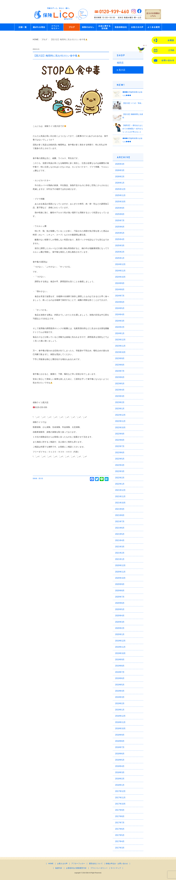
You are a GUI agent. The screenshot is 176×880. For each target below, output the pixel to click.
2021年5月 (120, 534)
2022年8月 (120, 440)
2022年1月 (120, 484)
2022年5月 (120, 459)
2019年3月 (120, 697)
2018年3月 (120, 772)
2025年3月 (120, 245)
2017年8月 (120, 816)
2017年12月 (120, 791)
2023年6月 (120, 377)
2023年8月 (120, 365)
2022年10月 (120, 427)
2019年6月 (120, 678)
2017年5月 (120, 835)
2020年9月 (120, 584)
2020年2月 (120, 628)
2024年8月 (120, 289)
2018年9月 (120, 735)
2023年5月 (120, 384)
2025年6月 (120, 227)
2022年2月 (120, 478)
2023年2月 (120, 402)
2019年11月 (120, 647)
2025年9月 (120, 208)
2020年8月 (120, 591)
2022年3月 (120, 471)
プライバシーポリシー (99, 868)
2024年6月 (120, 302)
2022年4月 (120, 465)
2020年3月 (120, 622)
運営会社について (96, 863)
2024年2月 (120, 327)
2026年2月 (120, 177)
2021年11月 (120, 496)
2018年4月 (120, 766)
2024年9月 (120, 283)
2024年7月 (120, 296)
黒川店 (122, 70)
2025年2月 (120, 252)
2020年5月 (120, 609)
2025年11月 (120, 195)
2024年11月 (120, 271)
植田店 (120, 63)
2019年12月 (120, 641)
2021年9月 (120, 509)
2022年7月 (120, 446)
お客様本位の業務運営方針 (76, 868)
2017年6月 (120, 829)
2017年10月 (120, 804)
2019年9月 (120, 659)
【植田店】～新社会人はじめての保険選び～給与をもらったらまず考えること (132, 128)
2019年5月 (120, 685)
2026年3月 (120, 170)
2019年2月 (120, 703)
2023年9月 (120, 358)
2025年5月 (120, 233)
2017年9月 (120, 810)
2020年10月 (120, 578)
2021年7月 (120, 521)
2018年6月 (120, 754)
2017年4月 (120, 841)
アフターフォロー (78, 863)
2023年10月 (120, 352)
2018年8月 (120, 741)
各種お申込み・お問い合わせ (117, 863)
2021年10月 (120, 503)
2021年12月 (120, 490)
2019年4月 (120, 691)
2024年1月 (120, 333)
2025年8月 (120, 214)
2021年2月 (120, 553)
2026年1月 (120, 183)
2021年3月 (120, 547)
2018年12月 (120, 716)
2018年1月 (120, 785)
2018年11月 (120, 722)
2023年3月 (120, 396)
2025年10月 (120, 202)
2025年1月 (120, 258)
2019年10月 (120, 653)
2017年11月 (120, 798)
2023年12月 (120, 340)
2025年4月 (120, 239)
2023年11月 (120, 346)
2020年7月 (120, 597)
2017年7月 (120, 823)
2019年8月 (120, 666)
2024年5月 (120, 308)
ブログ (44, 39)
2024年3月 (120, 321)
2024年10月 (120, 277)
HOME (36, 39)
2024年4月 (120, 314)
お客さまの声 (62, 863)
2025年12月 (120, 189)
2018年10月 (120, 728)
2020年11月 (120, 572)
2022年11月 (120, 421)
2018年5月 (120, 760)
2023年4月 (120, 390)
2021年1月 (120, 559)
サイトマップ (116, 868)
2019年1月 (120, 710)
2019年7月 (120, 672)
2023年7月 (120, 371)
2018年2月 (120, 779)
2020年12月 (120, 565)
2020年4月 (120, 616)
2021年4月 (120, 540)
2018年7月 (120, 747)
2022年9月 (120, 434)
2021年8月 (120, 515)
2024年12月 (120, 264)
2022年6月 (120, 452)
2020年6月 (120, 603)
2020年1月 (120, 634)
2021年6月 (120, 528)
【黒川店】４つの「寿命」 (132, 103)
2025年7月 (120, 220)
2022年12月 (120, 415)
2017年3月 (120, 848)
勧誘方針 (58, 868)
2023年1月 (120, 409)
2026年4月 (120, 164)
